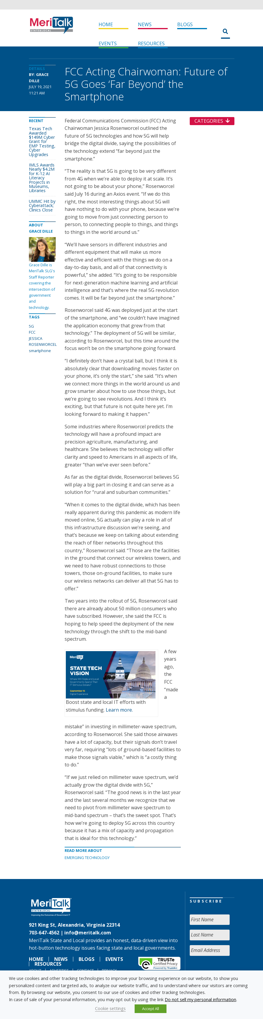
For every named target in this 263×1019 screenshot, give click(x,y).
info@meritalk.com (87, 932)
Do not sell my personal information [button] (200, 999)
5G (31, 326)
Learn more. (119, 710)
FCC (32, 332)
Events (108, 43)
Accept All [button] (150, 1008)
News (145, 24)
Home (106, 24)
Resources (151, 43)
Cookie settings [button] (110, 1008)
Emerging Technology (87, 857)
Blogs (185, 24)
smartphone (40, 350)
